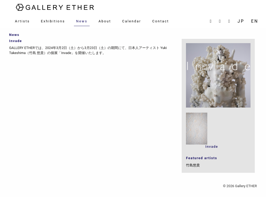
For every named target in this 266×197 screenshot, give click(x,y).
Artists (22, 21)
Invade (211, 147)
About (104, 21)
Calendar (131, 21)
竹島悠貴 (193, 165)
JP (240, 21)
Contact (160, 21)
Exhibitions (53, 21)
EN (254, 21)
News (81, 21)
